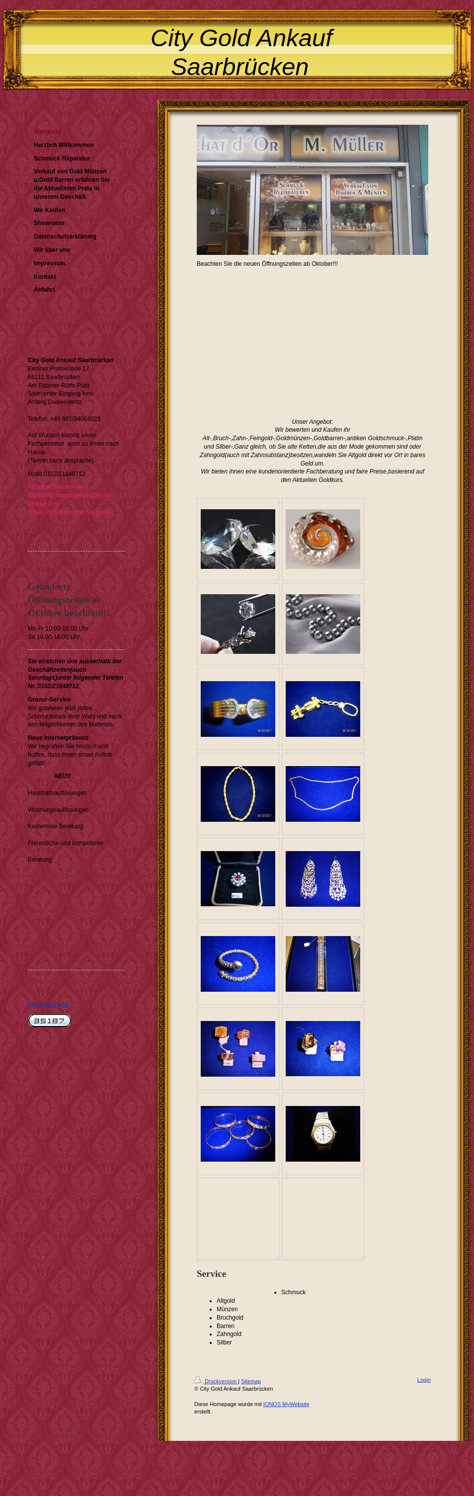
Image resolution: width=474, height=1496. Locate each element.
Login (424, 1380)
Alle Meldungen (48, 1004)
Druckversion (216, 1381)
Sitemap (251, 1381)
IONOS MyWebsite (286, 1404)
